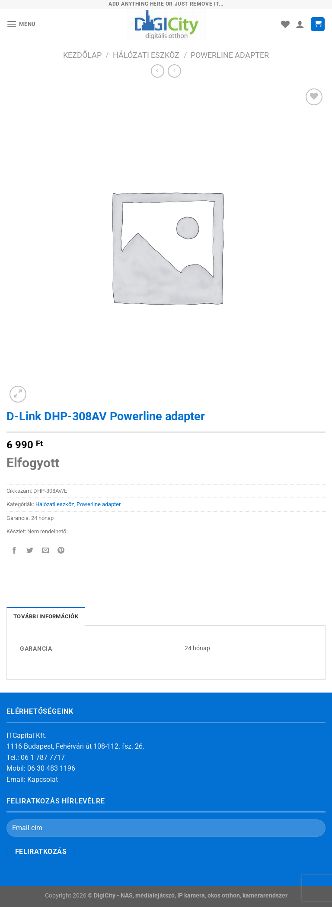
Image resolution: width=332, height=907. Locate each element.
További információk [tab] (45, 616)
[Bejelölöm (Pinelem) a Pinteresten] (61, 551)
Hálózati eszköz (146, 55)
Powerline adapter (230, 55)
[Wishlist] (285, 24)
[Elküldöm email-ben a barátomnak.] (45, 551)
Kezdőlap (82, 55)
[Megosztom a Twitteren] (30, 551)
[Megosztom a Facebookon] (14, 551)
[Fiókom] (300, 24)
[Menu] (21, 24)
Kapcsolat (42, 779)
